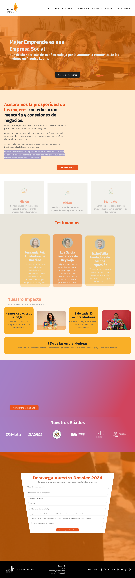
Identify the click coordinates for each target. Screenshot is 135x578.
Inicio (50, 8)
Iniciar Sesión (124, 8)
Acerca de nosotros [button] (67, 75)
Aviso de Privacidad (58, 573)
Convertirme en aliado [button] (24, 408)
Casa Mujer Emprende (102, 8)
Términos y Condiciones (56, 571)
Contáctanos (92, 570)
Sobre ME (61, 566)
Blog (63, 568)
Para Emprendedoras (64, 8)
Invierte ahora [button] (68, 167)
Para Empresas (83, 8)
